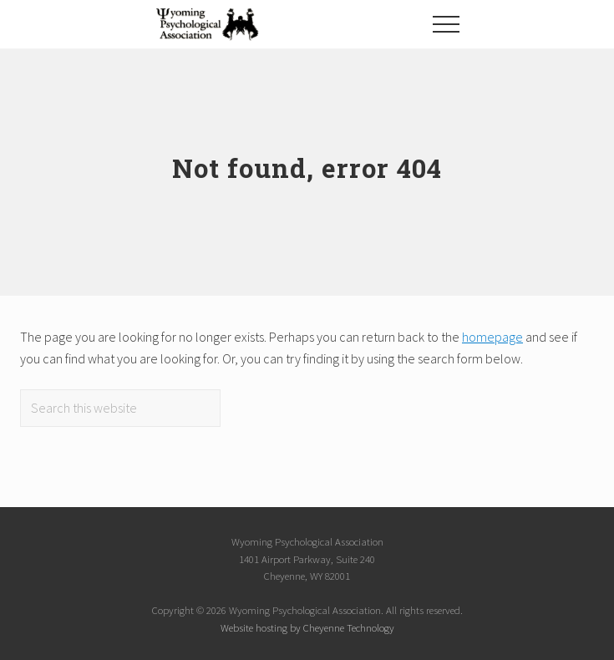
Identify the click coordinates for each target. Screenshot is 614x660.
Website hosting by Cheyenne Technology (307, 627)
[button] (446, 24)
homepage (492, 336)
